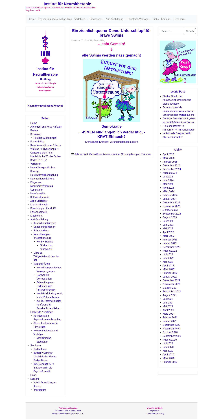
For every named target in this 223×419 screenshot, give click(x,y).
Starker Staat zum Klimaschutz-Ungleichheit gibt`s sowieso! (177, 100)
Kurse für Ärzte (41, 263)
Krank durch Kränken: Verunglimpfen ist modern (111, 142)
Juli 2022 (168, 254)
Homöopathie (37, 193)
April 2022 (168, 265)
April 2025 (168, 154)
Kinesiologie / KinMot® (43, 208)
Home (32, 19)
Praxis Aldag (99, 40)
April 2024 (168, 187)
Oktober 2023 (170, 209)
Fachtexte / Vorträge (41, 312)
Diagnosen (95, 19)
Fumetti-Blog (37, 141)
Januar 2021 (170, 321)
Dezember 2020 (171, 324)
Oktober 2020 (170, 332)
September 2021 (172, 291)
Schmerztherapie (39, 197)
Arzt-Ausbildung (114, 19)
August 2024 (170, 172)
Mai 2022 (168, 261)
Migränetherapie (39, 204)
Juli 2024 (168, 176)
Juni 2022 (168, 258)
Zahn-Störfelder (38, 200)
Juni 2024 (168, 180)
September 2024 (172, 169)
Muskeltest (36, 215)
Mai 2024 (168, 184)
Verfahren (79, 19)
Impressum (39, 389)
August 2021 (170, 295)
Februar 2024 (170, 195)
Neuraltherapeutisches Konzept (45, 105)
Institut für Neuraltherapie (67, 4)
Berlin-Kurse (40, 349)
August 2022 (170, 250)
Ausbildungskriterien (44, 223)
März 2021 (169, 313)
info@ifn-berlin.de (59, 414)
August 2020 (170, 339)
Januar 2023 (170, 243)
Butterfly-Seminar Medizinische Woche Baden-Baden (44, 356)
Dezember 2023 (171, 202)
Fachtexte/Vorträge (138, 19)
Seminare (179, 19)
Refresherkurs (41, 230)
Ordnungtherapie (130, 154)
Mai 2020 (168, 350)
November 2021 (171, 284)
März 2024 (169, 191)
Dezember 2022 (171, 247)
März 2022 (169, 269)
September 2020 (172, 336)
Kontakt (165, 19)
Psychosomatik (38, 212)
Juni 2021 (168, 302)
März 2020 (169, 358)
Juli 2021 (168, 298)
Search (190, 31)
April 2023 (168, 232)
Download (35, 134)
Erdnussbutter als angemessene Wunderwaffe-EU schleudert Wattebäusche (179, 111)
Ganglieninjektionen (44, 226)
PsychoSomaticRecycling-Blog (55, 19)
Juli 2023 (168, 221)
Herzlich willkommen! (45, 137)
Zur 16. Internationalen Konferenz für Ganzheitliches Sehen (49, 304)
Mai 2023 (168, 228)
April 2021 (168, 310)
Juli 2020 (168, 343)
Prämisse (146, 154)
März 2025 (169, 158)
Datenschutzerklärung (42, 178)
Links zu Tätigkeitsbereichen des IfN (46, 256)
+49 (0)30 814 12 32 (75, 414)
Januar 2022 (170, 276)
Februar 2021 (170, 317)
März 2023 (169, 235)
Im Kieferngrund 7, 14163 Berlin (68, 411)
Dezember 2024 (171, 165)
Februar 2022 (170, 273)
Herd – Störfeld (45, 241)
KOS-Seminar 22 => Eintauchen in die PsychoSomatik (44, 367)
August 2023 (170, 217)
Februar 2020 (170, 361)
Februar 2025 (170, 161)
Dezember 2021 (171, 280)
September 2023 (172, 213)
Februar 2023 (170, 239)
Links (156, 19)
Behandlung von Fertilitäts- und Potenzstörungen (46, 286)
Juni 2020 (168, 347)
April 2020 (168, 354)
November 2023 (171, 206)
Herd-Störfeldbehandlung (44, 174)
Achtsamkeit (81, 154)
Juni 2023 (168, 224)
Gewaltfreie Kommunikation (104, 154)
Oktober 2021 (170, 287)
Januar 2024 (170, 198)
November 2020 (171, 328)
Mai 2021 (168, 306)
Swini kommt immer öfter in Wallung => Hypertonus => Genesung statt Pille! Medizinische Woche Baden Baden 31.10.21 (45, 153)
